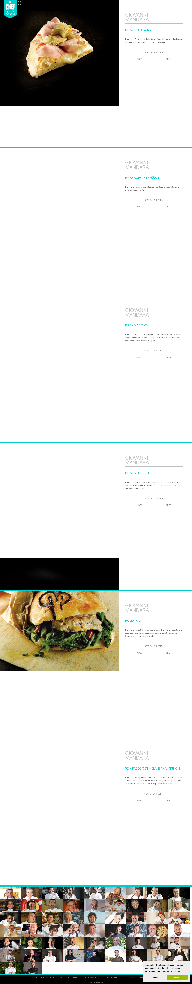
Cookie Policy (91, 982)
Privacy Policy (100, 982)
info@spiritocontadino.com (140, 977)
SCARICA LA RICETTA (153, 52)
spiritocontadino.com (114, 977)
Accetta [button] (177, 977)
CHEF (168, 59)
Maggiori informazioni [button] (171, 971)
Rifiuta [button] (155, 977)
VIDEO (140, 59)
